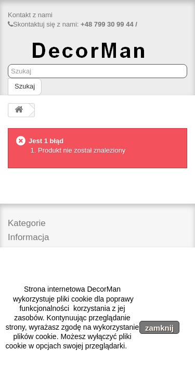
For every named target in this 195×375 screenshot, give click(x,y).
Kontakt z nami (30, 15)
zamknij (159, 327)
